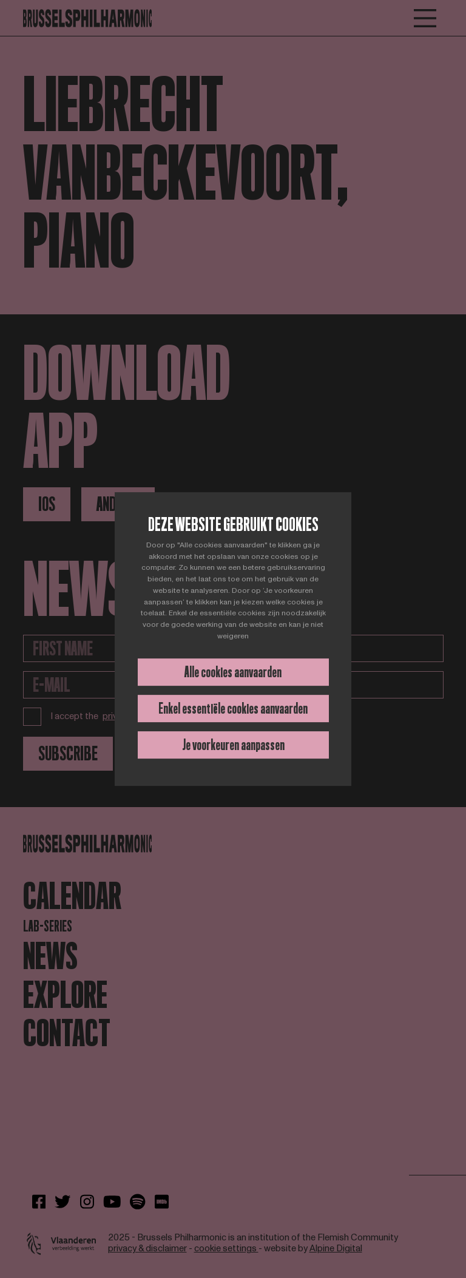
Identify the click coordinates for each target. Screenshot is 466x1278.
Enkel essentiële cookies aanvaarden (233, 708)
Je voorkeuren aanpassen (233, 745)
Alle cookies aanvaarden (233, 672)
